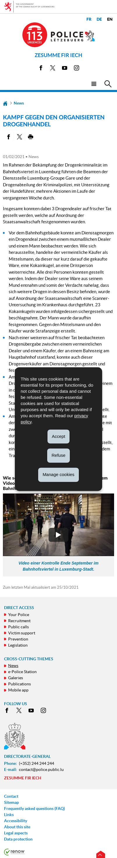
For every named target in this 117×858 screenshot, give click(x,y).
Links (9, 814)
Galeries (15, 677)
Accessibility (15, 820)
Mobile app (18, 690)
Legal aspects (16, 833)
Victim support (21, 633)
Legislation (18, 645)
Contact (11, 796)
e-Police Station (22, 671)
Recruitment (19, 620)
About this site (17, 827)
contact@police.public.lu (41, 769)
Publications (19, 684)
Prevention (18, 639)
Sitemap (11, 802)
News (19, 103)
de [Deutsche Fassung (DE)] (99, 19)
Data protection (18, 839)
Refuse (58, 455)
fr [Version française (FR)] (88, 19)
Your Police (18, 614)
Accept (58, 436)
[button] (93, 83)
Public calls (18, 627)
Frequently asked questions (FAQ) (34, 808)
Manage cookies (58, 474)
